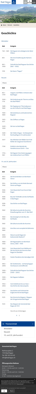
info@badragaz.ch (8, 358)
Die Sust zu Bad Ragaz (17, 126)
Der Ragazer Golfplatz (17, 277)
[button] (10, 25)
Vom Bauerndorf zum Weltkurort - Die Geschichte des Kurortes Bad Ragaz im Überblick (21, 250)
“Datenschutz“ (20, 384)
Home (4, 25)
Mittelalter (8, 329)
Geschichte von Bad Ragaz (18, 203)
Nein (12, 391)
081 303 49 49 (10, 355)
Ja (4, 391)
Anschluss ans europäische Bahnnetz (22, 228)
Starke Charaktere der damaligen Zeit (22, 257)
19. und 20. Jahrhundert (13, 335)
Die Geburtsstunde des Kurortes (20, 223)
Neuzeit (7, 332)
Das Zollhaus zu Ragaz (17, 119)
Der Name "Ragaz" (16, 71)
